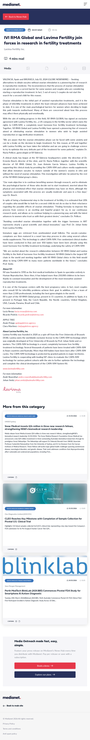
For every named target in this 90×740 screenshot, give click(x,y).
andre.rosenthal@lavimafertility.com (35, 376)
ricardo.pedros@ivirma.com (31, 314)
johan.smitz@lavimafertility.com (29, 380)
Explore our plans (45, 674)
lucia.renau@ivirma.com (26, 311)
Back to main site (13, 706)
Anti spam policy (10, 733)
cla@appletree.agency (28, 326)
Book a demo (45, 665)
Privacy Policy (9, 723)
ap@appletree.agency (25, 322)
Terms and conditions (12, 728)
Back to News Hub (15, 16)
